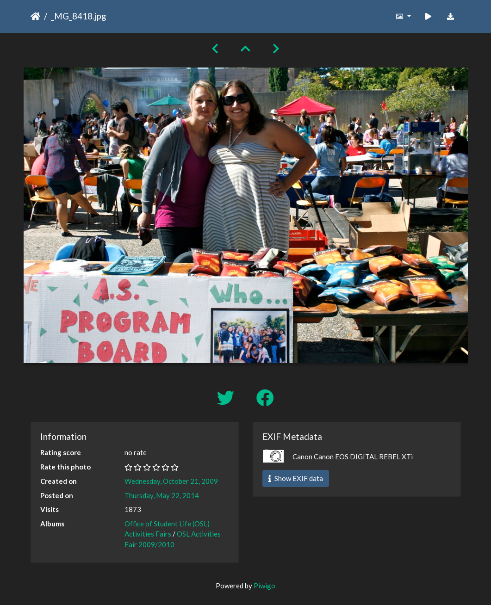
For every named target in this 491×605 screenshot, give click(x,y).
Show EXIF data (295, 478)
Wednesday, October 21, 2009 (171, 481)
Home (35, 16)
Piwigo (264, 585)
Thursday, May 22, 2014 (161, 495)
